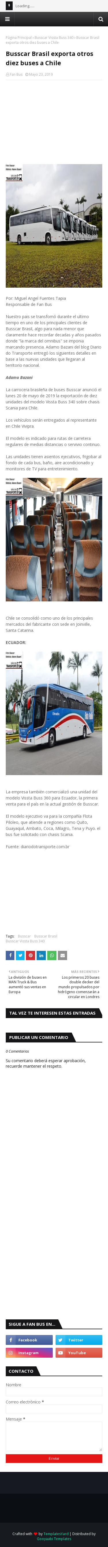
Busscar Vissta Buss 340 (54, 37)
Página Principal (19, 37)
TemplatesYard (56, 1533)
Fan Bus (16, 74)
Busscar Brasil (45, 936)
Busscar (24, 936)
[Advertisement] (54, 122)
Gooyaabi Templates (54, 1538)
